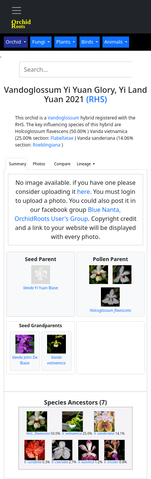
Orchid (14, 41)
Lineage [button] (84, 163)
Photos (39, 163)
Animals (114, 41)
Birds (88, 41)
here (83, 191)
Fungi (39, 41)
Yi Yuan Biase (40, 287)
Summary (17, 163)
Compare (62, 163)
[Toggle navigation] (16, 10)
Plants (64, 41)
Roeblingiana (47, 145)
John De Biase (25, 360)
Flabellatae (61, 138)
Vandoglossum (63, 118)
